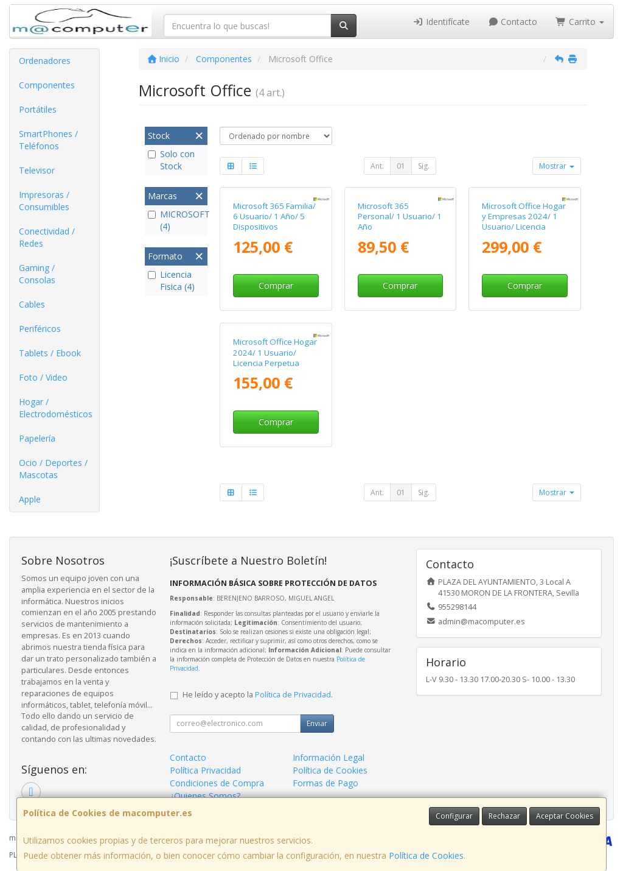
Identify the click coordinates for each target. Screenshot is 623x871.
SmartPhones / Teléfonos (48, 140)
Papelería (37, 438)
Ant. (377, 166)
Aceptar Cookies (564, 816)
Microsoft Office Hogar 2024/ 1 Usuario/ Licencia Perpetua (275, 352)
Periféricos (40, 328)
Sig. (424, 166)
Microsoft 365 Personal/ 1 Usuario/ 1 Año (400, 216)
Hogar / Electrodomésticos (55, 408)
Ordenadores (45, 60)
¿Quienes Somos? (205, 796)
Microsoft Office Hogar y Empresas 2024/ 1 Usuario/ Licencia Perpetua (524, 221)
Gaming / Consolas (37, 274)
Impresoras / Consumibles (44, 201)
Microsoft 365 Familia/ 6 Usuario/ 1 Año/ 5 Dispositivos (274, 216)
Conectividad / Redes (47, 237)
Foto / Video (43, 377)
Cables (32, 304)
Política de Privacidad (293, 694)
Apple (30, 499)
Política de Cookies (426, 855)
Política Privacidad (205, 770)
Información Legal (328, 757)
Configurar (454, 816)
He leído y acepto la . (258, 694)
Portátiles (38, 109)
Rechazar (504, 816)
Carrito (579, 21)
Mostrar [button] (556, 166)
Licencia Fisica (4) (171, 280)
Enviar (317, 723)
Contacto (513, 21)
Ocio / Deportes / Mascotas (53, 469)
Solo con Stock (171, 160)
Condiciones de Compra (217, 783)
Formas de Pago (325, 783)
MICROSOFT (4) (176, 220)
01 (401, 166)
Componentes (47, 85)
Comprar (276, 285)
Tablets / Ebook (50, 353)
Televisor (37, 170)
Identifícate (441, 21)
